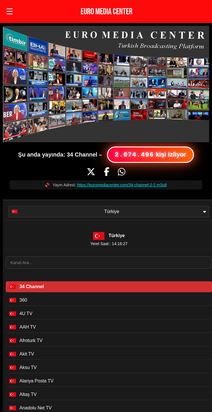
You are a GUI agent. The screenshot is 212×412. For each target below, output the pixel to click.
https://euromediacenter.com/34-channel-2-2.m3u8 (122, 185)
